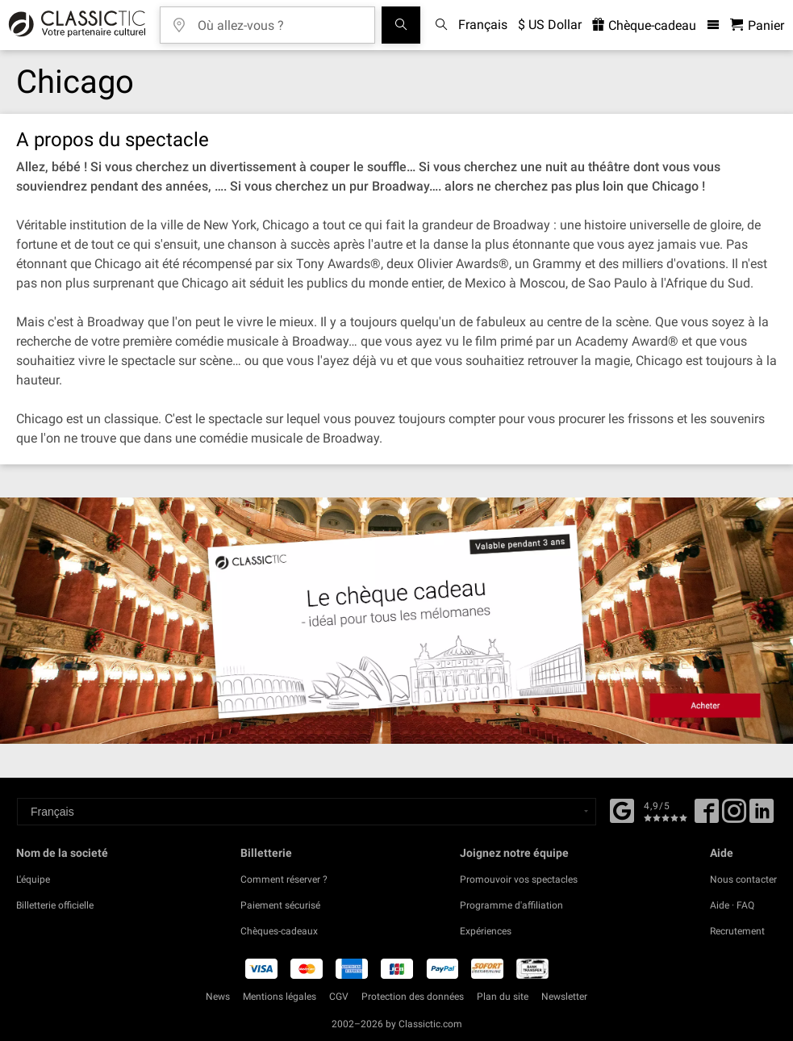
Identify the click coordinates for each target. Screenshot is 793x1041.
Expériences (485, 931)
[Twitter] (734, 816)
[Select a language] (306, 811)
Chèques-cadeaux (279, 931)
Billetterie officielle (55, 905)
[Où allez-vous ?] (279, 19)
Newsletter (564, 996)
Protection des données (412, 996)
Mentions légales (279, 996)
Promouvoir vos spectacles (519, 879)
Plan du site (502, 996)
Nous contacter (743, 879)
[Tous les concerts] (401, 25)
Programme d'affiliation (511, 905)
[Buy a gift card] (396, 620)
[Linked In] (761, 816)
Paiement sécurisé (280, 905)
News (218, 996)
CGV (339, 996)
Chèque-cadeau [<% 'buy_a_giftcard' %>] (644, 25)
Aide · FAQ (732, 905)
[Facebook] (622, 809)
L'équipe (33, 879)
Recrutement (737, 931)
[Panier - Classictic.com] (757, 25)
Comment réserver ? (284, 879)
